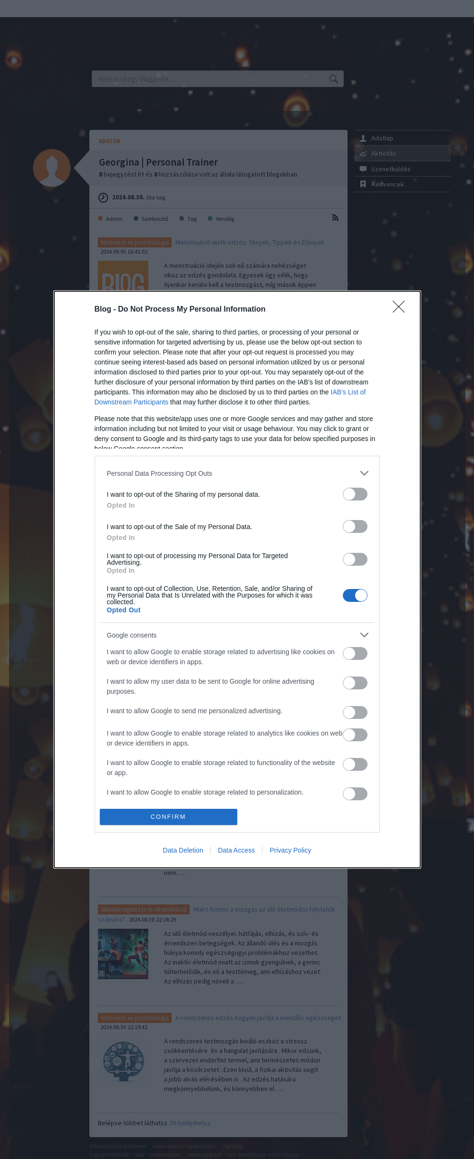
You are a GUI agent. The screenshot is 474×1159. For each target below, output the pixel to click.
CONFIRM (168, 816)
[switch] (355, 494)
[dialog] (237, 579)
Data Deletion (183, 850)
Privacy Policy (290, 850)
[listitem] (237, 473)
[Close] (402, 310)
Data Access (236, 850)
